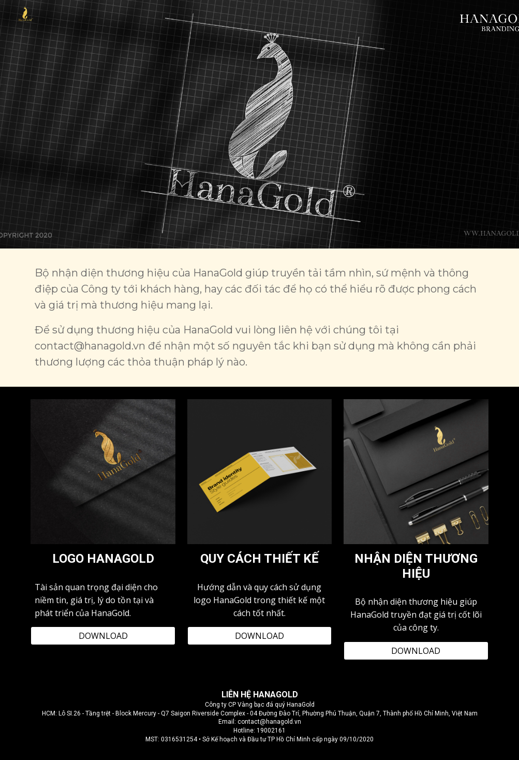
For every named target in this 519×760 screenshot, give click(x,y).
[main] (259, 317)
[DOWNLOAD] (103, 636)
